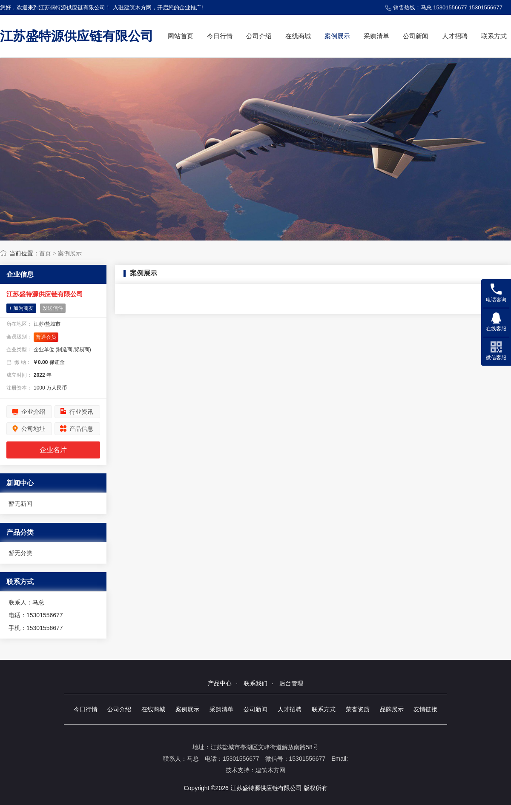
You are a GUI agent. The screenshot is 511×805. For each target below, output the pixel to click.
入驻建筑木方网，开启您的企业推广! (158, 7)
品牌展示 (392, 709)
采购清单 (376, 36)
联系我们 (255, 683)
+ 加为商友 (21, 308)
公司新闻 (415, 36)
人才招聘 (455, 36)
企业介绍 (33, 411)
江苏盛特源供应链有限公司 (76, 36)
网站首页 (180, 36)
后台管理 (291, 683)
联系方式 (494, 36)
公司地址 (33, 428)
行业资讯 (81, 411)
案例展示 (337, 36)
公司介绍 (259, 36)
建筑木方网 (270, 770)
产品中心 (220, 683)
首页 (45, 253)
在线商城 (298, 36)
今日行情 (220, 36)
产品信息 (81, 428)
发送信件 (53, 308)
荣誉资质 (358, 709)
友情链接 (425, 709)
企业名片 (53, 449)
